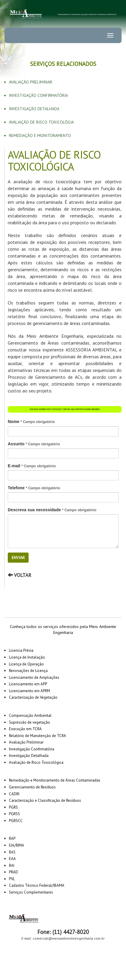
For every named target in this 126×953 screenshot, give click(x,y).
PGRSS (14, 813)
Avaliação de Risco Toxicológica (36, 762)
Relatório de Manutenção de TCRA (37, 735)
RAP (12, 838)
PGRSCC (16, 820)
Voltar (19, 575)
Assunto (34, 443)
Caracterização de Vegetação (33, 697)
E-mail (32, 465)
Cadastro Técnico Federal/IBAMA (36, 885)
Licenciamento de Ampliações (34, 677)
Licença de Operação (26, 664)
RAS (12, 852)
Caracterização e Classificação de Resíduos (45, 800)
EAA (12, 858)
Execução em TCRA (25, 728)
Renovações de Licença (28, 670)
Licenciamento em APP (28, 684)
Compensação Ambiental (30, 715)
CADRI (14, 793)
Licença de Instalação (27, 657)
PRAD (13, 872)
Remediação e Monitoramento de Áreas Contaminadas (54, 780)
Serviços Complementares (31, 892)
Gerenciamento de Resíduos (32, 787)
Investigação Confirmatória (38, 95)
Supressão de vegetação (29, 722)
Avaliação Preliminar (30, 82)
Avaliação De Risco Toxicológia (41, 122)
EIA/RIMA (16, 845)
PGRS (13, 807)
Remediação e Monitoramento (40, 135)
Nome (31, 421)
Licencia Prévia (21, 650)
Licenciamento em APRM (29, 690)
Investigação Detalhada (34, 108)
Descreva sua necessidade (52, 509)
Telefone (34, 487)
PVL (12, 878)
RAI (11, 865)
